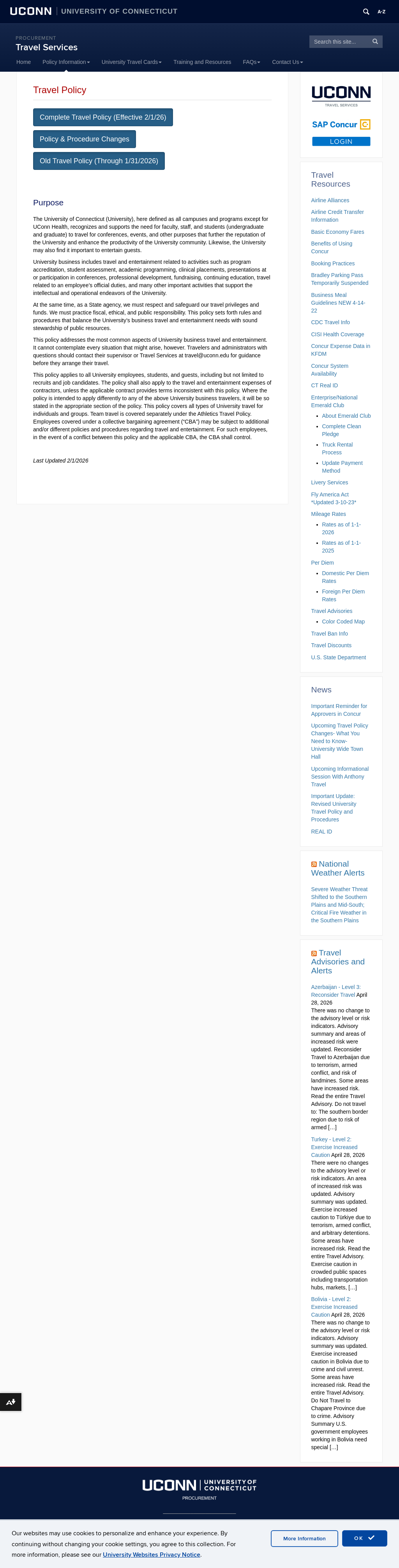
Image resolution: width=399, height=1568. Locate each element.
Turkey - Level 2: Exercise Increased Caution (334, 1147)
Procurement (36, 38)
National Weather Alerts (338, 868)
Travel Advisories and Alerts (338, 961)
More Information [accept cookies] (304, 1538)
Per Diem (322, 563)
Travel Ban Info (329, 633)
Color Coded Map (343, 621)
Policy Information (66, 62)
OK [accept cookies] (364, 1538)
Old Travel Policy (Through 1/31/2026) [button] (99, 161)
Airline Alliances (330, 200)
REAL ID (321, 831)
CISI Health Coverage (337, 334)
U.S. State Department (338, 657)
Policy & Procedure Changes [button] (84, 139)
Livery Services (329, 482)
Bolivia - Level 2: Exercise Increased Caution (334, 1307)
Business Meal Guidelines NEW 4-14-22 (338, 303)
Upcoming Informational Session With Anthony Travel (340, 777)
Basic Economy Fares (337, 232)
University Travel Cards (132, 62)
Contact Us (287, 62)
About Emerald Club (346, 416)
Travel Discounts (331, 645)
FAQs (251, 62)
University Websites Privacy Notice (151, 1555)
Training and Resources (202, 62)
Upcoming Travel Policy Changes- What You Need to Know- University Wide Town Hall (339, 741)
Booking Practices (333, 263)
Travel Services (47, 47)
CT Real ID (324, 385)
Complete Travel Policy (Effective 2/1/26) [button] (103, 117)
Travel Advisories (332, 611)
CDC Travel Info (330, 322)
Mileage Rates (328, 514)
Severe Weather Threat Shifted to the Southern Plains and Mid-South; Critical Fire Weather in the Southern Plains (339, 904)
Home (23, 62)
